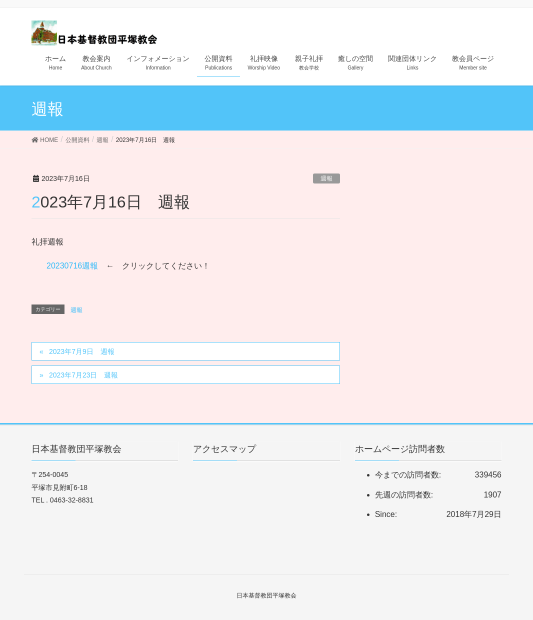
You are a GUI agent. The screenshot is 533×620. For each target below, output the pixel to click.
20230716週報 (72, 266)
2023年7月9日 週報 (81, 352)
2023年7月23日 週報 (83, 375)
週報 (326, 178)
